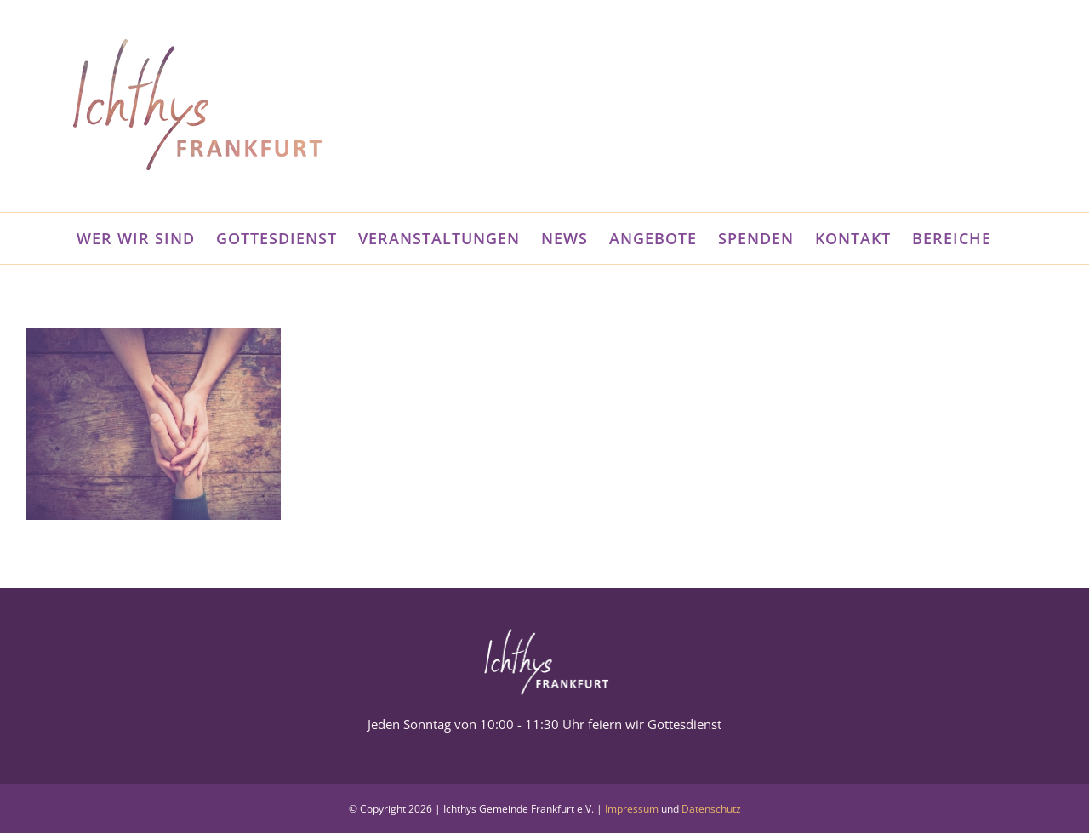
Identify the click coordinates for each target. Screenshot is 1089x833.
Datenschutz (711, 809)
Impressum (632, 809)
